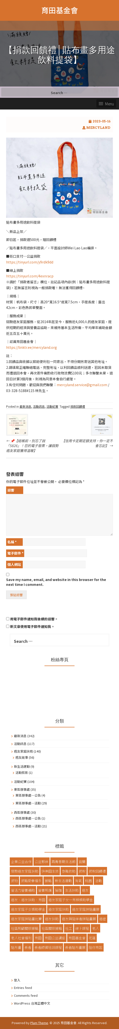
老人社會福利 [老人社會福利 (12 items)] (21, 937)
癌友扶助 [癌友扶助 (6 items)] (52, 918)
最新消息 (25, 406)
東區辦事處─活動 (28, 803)
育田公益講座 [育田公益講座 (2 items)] (55, 937)
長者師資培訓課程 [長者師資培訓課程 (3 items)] (48, 947)
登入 (17, 980)
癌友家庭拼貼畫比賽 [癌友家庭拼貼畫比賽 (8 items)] (26, 918)
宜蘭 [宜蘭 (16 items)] (82, 861)
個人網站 (14, 564)
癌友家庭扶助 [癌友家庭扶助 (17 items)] (58, 909)
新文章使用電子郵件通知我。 (32, 626)
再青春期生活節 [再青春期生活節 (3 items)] (64, 861)
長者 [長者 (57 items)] (27, 947)
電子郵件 (15, 553)
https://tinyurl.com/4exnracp (30, 276)
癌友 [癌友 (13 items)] (85, 890)
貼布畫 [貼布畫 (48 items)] (16, 947)
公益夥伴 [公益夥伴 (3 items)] (41, 861)
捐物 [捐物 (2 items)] (14, 880)
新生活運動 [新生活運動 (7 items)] (63, 880)
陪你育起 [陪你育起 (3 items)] (95, 947)
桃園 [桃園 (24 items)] (88, 880)
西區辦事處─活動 (28, 826)
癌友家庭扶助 (23, 751)
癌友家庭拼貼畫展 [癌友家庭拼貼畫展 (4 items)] (85, 909)
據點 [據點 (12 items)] (48, 880)
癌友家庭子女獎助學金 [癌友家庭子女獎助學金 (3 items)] (28, 909)
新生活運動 (22, 766)
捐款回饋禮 (77, 406)
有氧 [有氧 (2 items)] (78, 880)
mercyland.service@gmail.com (82, 384)
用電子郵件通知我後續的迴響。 (34, 618)
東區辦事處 (22, 789)
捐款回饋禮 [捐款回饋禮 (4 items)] (97, 871)
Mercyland (98, 128)
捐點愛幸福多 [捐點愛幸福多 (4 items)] (31, 880)
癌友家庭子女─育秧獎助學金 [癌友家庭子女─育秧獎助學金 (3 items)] (70, 899)
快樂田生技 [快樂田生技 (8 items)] (50, 871)
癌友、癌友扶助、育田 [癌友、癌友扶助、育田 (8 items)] (28, 899)
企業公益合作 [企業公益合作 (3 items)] (21, 861)
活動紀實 (52, 406)
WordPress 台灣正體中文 (32, 1003)
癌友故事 (21, 757)
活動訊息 (39, 406)
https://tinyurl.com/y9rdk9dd (29, 262)
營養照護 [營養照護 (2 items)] (45, 890)
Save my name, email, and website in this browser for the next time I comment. (56, 582)
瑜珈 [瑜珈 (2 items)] (58, 890)
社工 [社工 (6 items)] (68, 928)
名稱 (12, 541)
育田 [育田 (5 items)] (38, 937)
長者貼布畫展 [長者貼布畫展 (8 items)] (75, 947)
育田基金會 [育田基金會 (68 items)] (77, 937)
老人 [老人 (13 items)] (95, 928)
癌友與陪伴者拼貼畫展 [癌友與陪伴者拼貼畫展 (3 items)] (79, 918)
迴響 (10, 490)
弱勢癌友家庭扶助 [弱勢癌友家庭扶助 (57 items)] (24, 871)
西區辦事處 (22, 812)
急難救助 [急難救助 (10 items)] (69, 871)
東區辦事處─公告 (28, 795)
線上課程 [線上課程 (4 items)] (82, 928)
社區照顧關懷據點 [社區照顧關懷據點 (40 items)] (24, 928)
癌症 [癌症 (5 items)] (102, 918)
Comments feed (26, 995)
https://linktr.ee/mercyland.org (31, 347)
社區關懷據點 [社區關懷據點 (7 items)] (52, 928)
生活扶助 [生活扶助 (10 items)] (72, 890)
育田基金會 (59, 10)
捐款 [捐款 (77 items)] (82, 871)
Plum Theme (39, 1022)
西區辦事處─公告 (28, 818)
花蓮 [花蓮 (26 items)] (92, 937)
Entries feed (23, 987)
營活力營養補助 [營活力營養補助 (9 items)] (23, 890)
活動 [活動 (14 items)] (98, 880)
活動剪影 (21, 772)
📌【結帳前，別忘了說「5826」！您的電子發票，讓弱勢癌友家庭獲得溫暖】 (32, 445)
